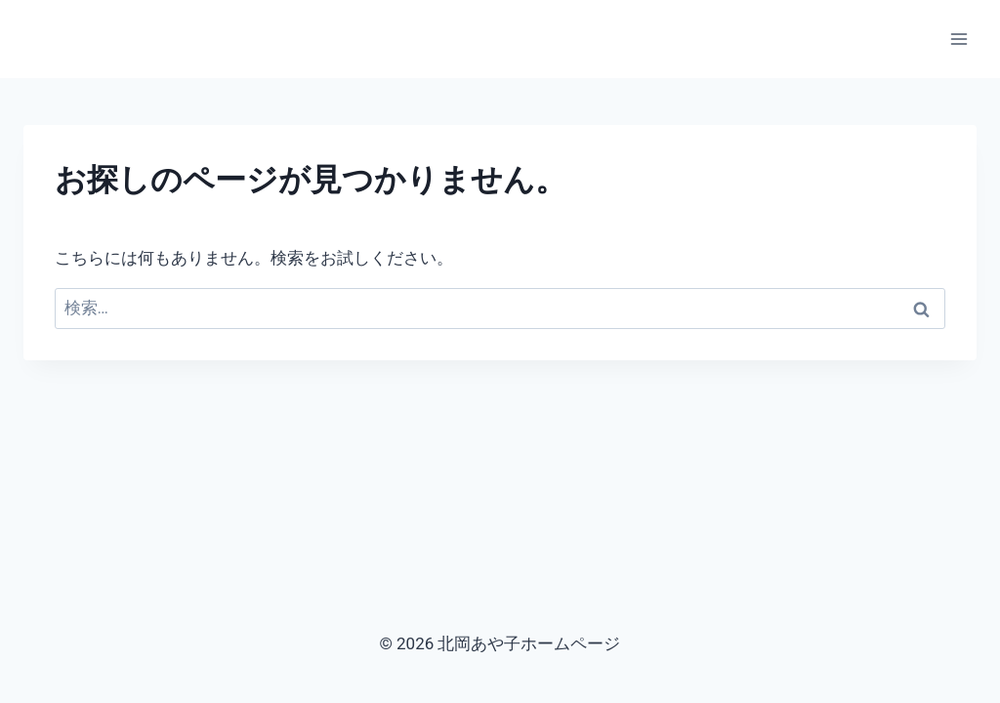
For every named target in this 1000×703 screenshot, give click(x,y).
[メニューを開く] (958, 38)
